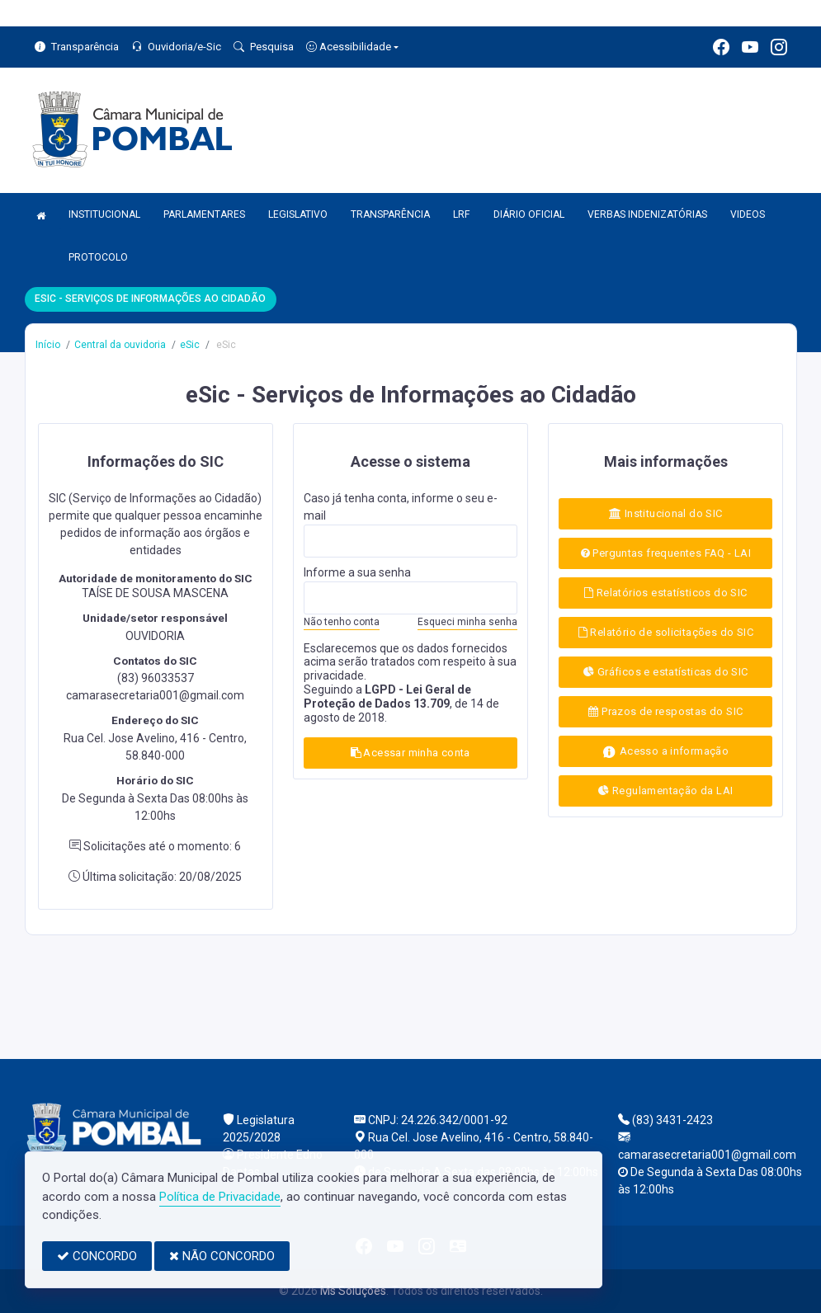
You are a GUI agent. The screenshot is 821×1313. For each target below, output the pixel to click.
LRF (461, 214)
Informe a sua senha (357, 572)
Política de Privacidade (220, 1196)
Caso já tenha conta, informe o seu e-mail (401, 507)
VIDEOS (747, 214)
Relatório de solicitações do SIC (665, 632)
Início (47, 345)
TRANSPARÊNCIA (390, 214)
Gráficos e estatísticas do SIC (665, 672)
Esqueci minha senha (467, 622)
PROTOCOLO (98, 257)
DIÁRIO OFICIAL (528, 214)
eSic (190, 345)
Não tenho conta (342, 622)
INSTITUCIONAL (104, 214)
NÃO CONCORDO (222, 1256)
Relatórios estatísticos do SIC (665, 592)
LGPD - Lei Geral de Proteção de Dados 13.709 (387, 696)
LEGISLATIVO (298, 214)
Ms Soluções (353, 1290)
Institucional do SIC (666, 513)
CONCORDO (97, 1256)
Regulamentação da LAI (665, 790)
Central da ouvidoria (120, 345)
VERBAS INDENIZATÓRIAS (647, 214)
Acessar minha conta (410, 752)
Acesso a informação (665, 752)
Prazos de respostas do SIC (665, 711)
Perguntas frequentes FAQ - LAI (666, 553)
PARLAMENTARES (204, 214)
